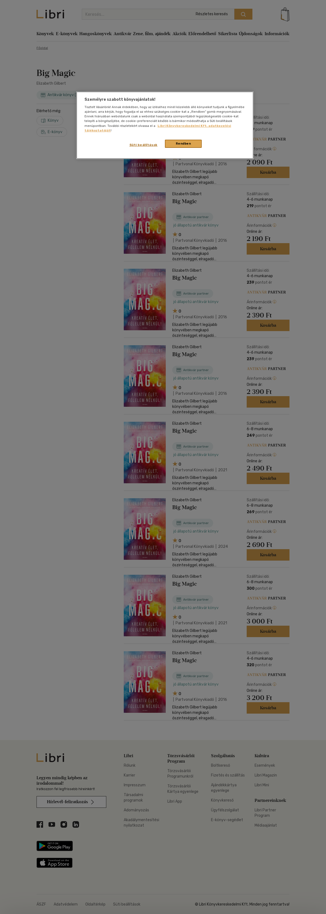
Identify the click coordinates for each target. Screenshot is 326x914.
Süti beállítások (143, 145)
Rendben (183, 143)
